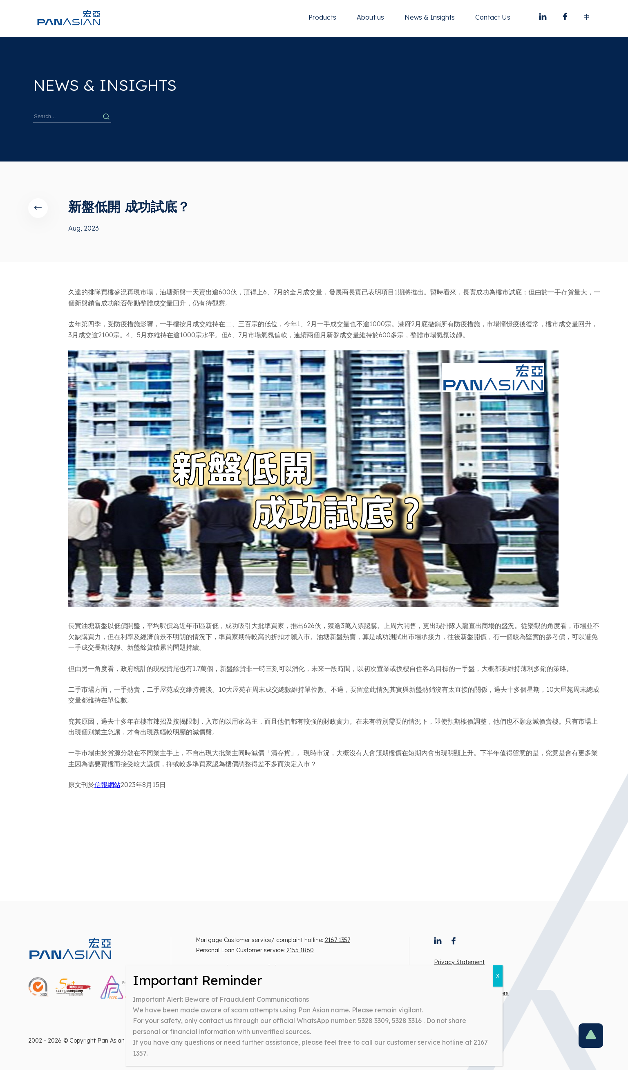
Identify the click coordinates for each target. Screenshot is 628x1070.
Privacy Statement (459, 962)
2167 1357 (337, 940)
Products (322, 17)
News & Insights (430, 17)
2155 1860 (300, 950)
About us (370, 17)
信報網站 (107, 785)
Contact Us (492, 17)
